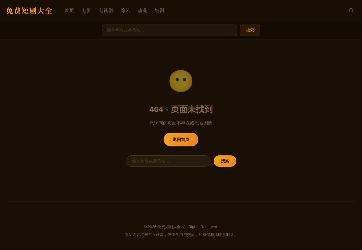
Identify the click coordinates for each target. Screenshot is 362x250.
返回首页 (181, 139)
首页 (69, 10)
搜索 (250, 30)
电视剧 (106, 10)
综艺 (125, 10)
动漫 (142, 10)
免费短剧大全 (29, 10)
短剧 (159, 10)
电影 (86, 10)
